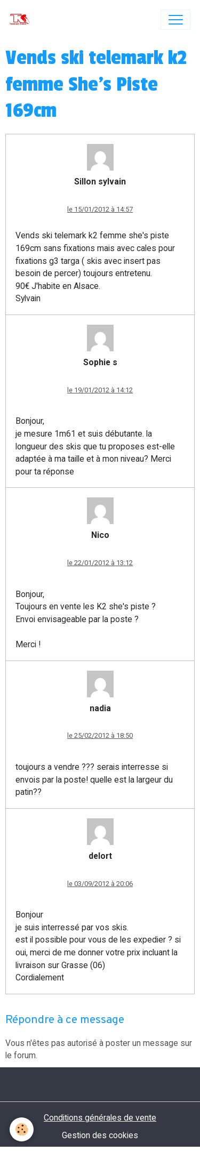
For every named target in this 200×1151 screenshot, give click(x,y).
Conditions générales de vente (100, 1118)
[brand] (22, 20)
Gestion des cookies (100, 1135)
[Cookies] (22, 1129)
